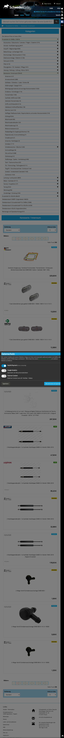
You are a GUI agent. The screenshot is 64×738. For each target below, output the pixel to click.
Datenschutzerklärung (44, 359)
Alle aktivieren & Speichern (53, 384)
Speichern (6, 384)
